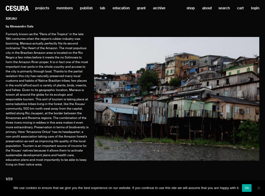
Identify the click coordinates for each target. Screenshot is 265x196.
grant (141, 8)
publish (86, 8)
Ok (247, 188)
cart (240, 8)
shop (191, 8)
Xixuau (11, 18)
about (207, 8)
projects (42, 8)
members (64, 8)
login (255, 8)
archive (159, 8)
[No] (258, 188)
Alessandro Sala (21, 26)
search (224, 8)
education (121, 8)
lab (102, 8)
